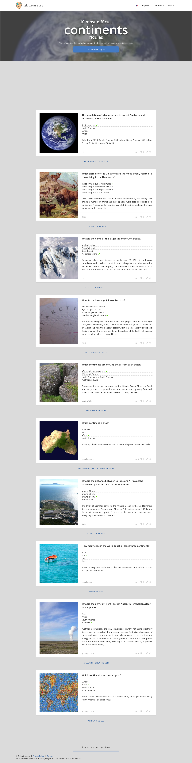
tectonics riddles (96, 410)
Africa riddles (96, 720)
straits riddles (96, 533)
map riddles (96, 591)
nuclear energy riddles (96, 662)
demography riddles (96, 161)
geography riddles (96, 352)
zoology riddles (96, 226)
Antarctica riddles (96, 287)
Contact (50, 756)
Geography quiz (96, 49)
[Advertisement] (96, 85)
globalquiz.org (33, 5)
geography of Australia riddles (96, 468)
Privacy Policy (38, 756)
